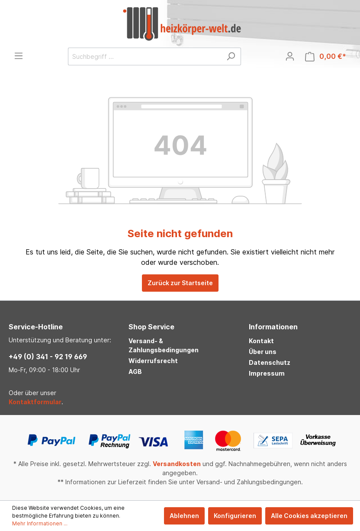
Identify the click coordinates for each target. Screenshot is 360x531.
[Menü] (19, 56)
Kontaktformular (35, 401)
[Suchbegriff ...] (144, 56)
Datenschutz (269, 362)
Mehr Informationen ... (40, 523)
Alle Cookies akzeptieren (309, 515)
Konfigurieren (235, 515)
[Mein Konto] (290, 56)
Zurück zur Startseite (180, 282)
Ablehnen (184, 515)
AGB (135, 371)
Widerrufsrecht (153, 360)
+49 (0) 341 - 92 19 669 (48, 356)
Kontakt (261, 340)
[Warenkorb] (325, 56)
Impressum (267, 373)
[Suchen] (231, 56)
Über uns (262, 351)
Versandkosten (177, 463)
